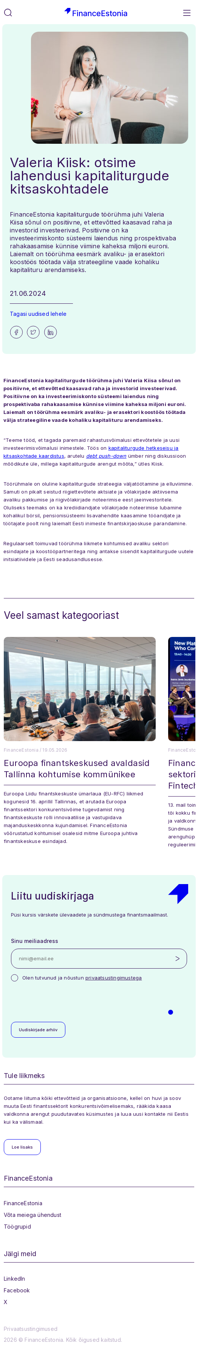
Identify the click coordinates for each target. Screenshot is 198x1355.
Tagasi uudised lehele (38, 314)
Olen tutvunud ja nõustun (82, 978)
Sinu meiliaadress (34, 941)
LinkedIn (14, 1278)
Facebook (17, 1290)
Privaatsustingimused (30, 1329)
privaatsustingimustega (113, 978)
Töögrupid (17, 1226)
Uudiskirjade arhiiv (38, 1029)
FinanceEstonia (23, 1203)
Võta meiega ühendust (32, 1215)
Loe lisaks (22, 1147)
